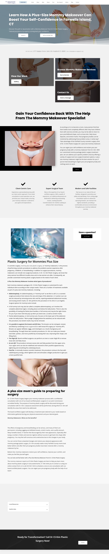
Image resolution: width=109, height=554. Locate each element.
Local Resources (14, 507)
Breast (48, 2)
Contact (77, 2)
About (38, 2)
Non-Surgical (60, 2)
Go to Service (65, 75)
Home (32, 2)
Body (43, 2)
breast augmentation (31, 329)
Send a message (66, 99)
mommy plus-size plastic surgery (31, 269)
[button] (28, 507)
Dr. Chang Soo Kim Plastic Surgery (10, 2)
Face (53, 2)
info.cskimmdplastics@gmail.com (76, 51)
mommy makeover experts (19, 464)
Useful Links (13, 512)
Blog (72, 2)
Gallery (66, 2)
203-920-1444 (27, 51)
